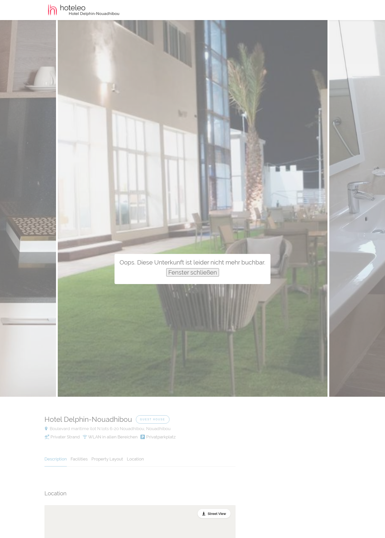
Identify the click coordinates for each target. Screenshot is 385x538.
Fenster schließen (192, 272)
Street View (217, 514)
